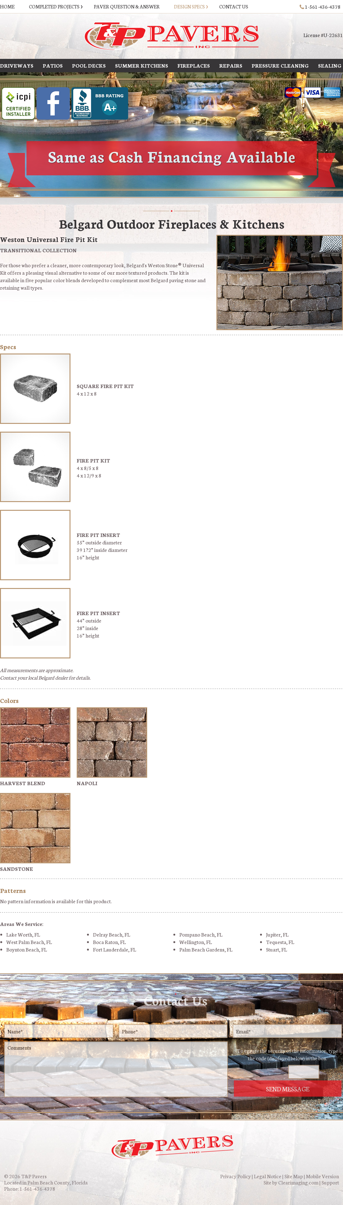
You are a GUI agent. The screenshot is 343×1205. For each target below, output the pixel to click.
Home (7, 6)
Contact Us (233, 6)
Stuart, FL (276, 949)
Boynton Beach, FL (26, 949)
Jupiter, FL (277, 934)
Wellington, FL (195, 941)
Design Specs (189, 6)
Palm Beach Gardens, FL (205, 949)
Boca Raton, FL (109, 941)
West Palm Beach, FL (29, 941)
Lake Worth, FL (23, 934)
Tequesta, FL (280, 941)
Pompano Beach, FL (200, 934)
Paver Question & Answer (127, 6)
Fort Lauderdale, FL (114, 949)
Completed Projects (54, 6)
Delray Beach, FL (111, 934)
